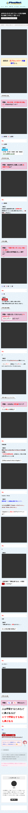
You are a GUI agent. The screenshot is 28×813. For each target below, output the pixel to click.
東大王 (6, 6)
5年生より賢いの (12, 18)
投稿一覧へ (13, 799)
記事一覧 (11, 6)
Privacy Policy (22, 6)
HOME (2, 25)
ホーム (2, 6)
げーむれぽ (16, 6)
